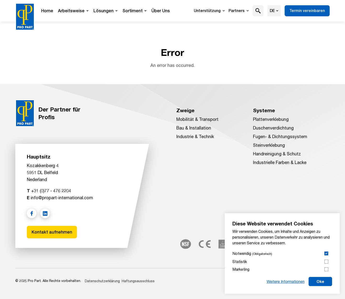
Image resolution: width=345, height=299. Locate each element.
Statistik (239, 261)
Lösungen (105, 10)
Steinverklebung (269, 145)
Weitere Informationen (286, 281)
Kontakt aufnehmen (52, 232)
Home (47, 10)
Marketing (240, 269)
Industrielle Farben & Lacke (279, 162)
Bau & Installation (193, 127)
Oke (320, 281)
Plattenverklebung (271, 119)
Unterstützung (209, 10)
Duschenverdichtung (273, 127)
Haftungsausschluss (138, 281)
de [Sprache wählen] (274, 10)
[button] (258, 10)
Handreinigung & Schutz (277, 153)
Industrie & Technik (195, 136)
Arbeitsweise (73, 10)
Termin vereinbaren (307, 10)
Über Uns (160, 10)
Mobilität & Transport (197, 119)
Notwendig (252, 253)
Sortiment (134, 10)
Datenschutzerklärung (102, 281)
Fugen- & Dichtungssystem (280, 136)
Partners (239, 10)
